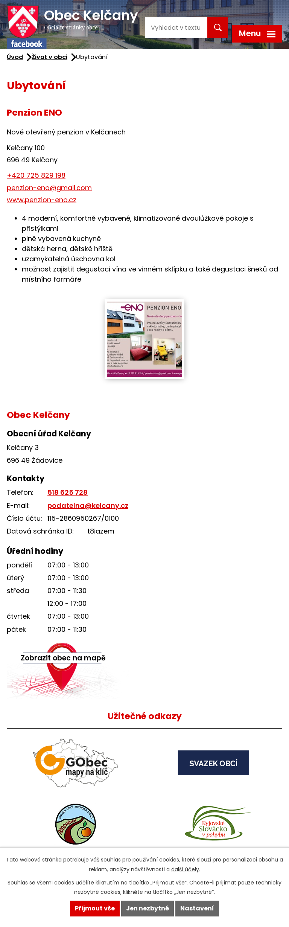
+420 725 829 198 (36, 175)
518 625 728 (67, 492)
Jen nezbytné (147, 908)
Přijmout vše (95, 908)
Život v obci (49, 57)
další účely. (185, 869)
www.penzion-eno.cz (41, 199)
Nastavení (197, 908)
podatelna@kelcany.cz (87, 505)
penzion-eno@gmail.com (49, 187)
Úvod (15, 57)
